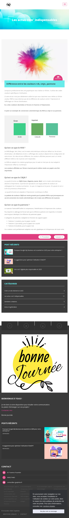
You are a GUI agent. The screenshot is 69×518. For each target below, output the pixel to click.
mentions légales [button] (49, 506)
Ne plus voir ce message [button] (48, 511)
